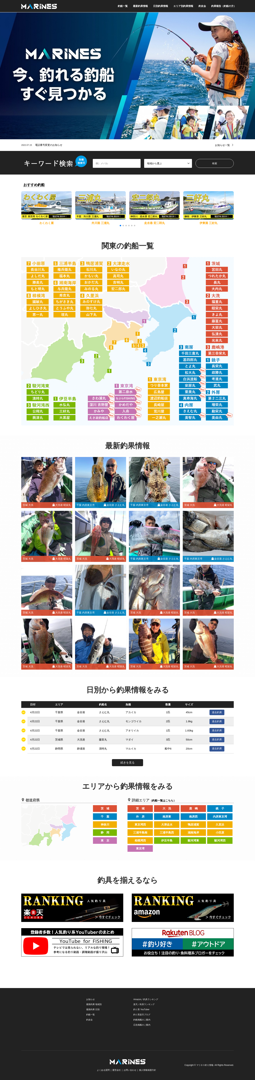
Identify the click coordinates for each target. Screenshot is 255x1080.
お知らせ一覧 (222, 145)
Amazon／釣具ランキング (145, 999)
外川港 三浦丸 (100, 223)
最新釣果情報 (140, 6)
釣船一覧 (123, 6)
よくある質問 (103, 1070)
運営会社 (116, 1070)
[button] (230, 208)
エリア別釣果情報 (183, 6)
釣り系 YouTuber (141, 1009)
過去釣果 (217, 712)
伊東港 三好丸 (208, 223)
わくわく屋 (46, 223)
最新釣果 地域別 (94, 1004)
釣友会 (202, 6)
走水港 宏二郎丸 (154, 223)
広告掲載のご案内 (141, 1025)
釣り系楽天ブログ (141, 1014)
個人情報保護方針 (147, 1070)
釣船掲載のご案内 (141, 1020)
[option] (127, 75)
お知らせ (90, 999)
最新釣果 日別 (93, 1009)
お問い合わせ (130, 1070)
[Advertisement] (47, 1019)
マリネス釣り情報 (204, 1065)
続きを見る (127, 762)
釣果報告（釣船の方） (223, 6)
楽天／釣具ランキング (144, 1004)
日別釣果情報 (160, 6)
